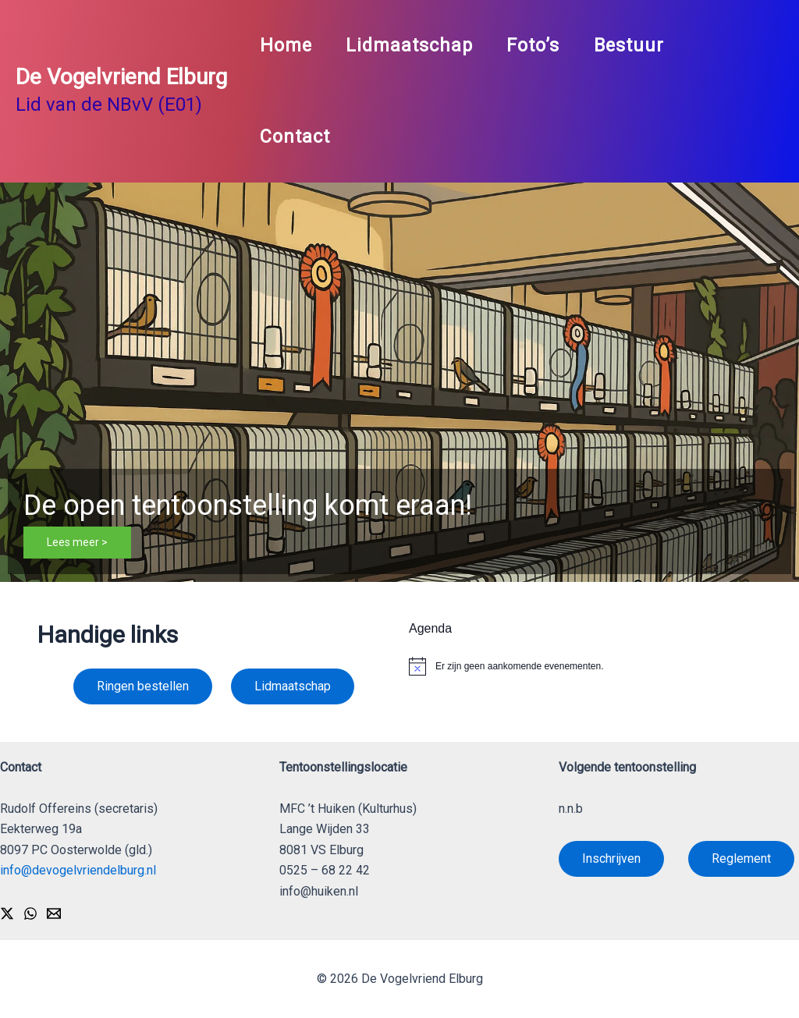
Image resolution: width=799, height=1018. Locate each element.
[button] (399, 382)
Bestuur (638, 45)
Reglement (741, 858)
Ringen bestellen (143, 686)
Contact (296, 136)
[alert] (585, 666)
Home (287, 45)
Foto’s (539, 45)
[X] (7, 913)
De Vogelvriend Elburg (121, 77)
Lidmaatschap (413, 45)
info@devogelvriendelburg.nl (78, 870)
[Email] (54, 913)
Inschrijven (611, 858)
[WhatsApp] (30, 913)
